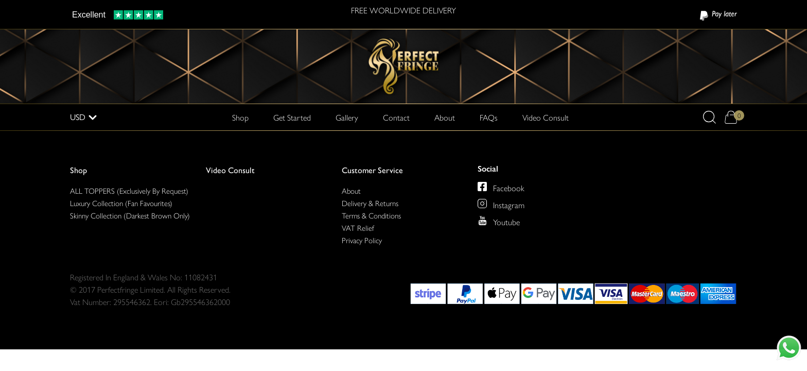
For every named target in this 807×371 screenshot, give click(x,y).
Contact (396, 117)
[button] (709, 117)
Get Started (292, 117)
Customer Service (372, 170)
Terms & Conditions (371, 215)
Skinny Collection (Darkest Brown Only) (130, 215)
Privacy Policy (362, 239)
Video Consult (545, 117)
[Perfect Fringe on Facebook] (482, 186)
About (444, 117)
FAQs (489, 117)
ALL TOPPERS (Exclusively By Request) (129, 190)
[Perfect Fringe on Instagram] (482, 203)
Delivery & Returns (370, 202)
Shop (78, 170)
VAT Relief (358, 227)
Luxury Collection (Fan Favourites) (121, 202)
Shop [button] (240, 117)
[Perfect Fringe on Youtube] (482, 220)
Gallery (347, 117)
